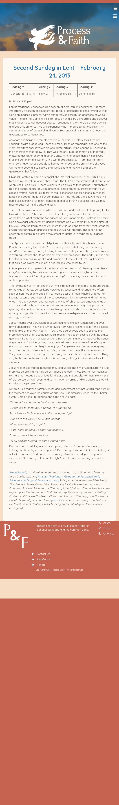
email (56, 500)
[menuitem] (118, 22)
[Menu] (115, 8)
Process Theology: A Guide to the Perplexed (65, 476)
